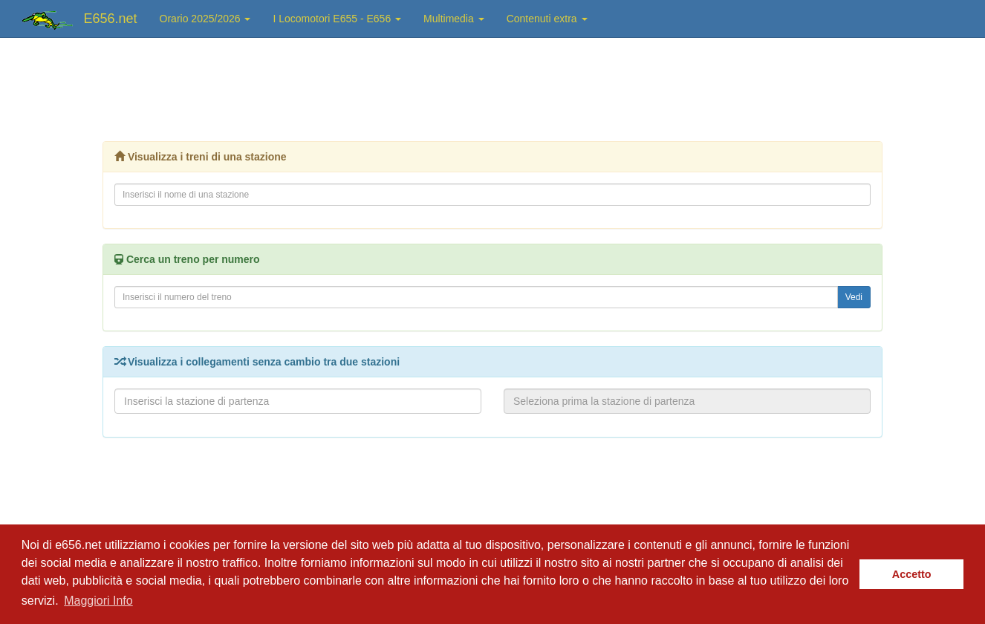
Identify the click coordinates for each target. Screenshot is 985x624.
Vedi (853, 297)
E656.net (110, 18)
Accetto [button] (912, 574)
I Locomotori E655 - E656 (337, 19)
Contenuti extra (547, 19)
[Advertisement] (492, 85)
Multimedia (453, 19)
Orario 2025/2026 (205, 19)
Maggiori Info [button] (98, 600)
